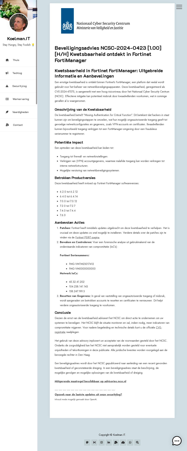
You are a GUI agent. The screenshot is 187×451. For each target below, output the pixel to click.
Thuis (12, 60)
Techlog (14, 73)
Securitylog (16, 86)
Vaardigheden (17, 112)
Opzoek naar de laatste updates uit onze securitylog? (88, 394)
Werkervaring (17, 99)
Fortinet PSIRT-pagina (87, 237)
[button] (177, 441)
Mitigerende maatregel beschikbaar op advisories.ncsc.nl (90, 381)
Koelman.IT (18, 38)
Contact (14, 124)
